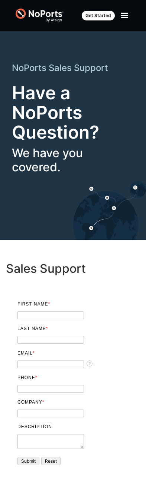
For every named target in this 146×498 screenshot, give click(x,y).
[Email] (50, 364)
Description (34, 426)
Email (26, 353)
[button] (28, 461)
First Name (33, 304)
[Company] (50, 413)
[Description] (50, 441)
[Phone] (50, 389)
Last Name (32, 328)
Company (30, 402)
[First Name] (50, 315)
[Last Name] (50, 340)
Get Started (98, 15)
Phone (27, 377)
